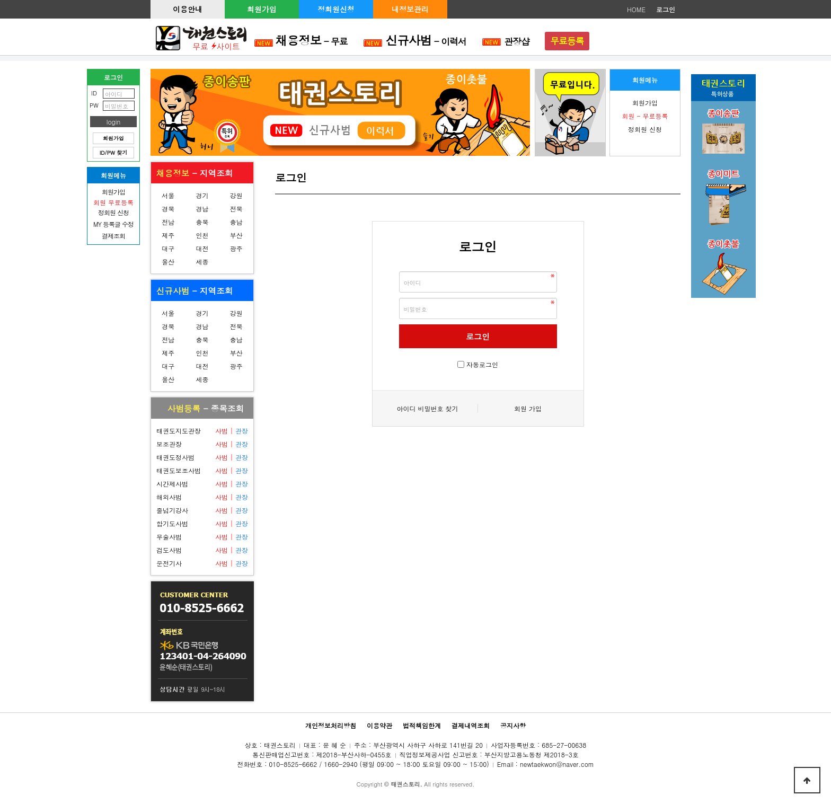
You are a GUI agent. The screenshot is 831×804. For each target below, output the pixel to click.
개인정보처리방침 (330, 725)
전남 (168, 221)
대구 (168, 248)
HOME (636, 9)
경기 (202, 195)
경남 (202, 208)
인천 (202, 235)
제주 (168, 235)
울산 (168, 261)
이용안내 (187, 9)
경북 (168, 208)
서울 (168, 195)
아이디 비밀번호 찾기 (427, 408)
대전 (202, 248)
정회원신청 (336, 9)
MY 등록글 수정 (113, 223)
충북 (202, 221)
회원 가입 (528, 408)
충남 (236, 221)
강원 (236, 195)
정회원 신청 (645, 129)
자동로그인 (482, 364)
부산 (236, 235)
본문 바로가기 (0, 0)
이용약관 (379, 725)
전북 (236, 208)
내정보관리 (410, 9)
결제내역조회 (471, 725)
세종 (202, 261)
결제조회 (113, 235)
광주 (236, 248)
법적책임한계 (422, 725)
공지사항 (513, 725)
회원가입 (262, 9)
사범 (221, 430)
